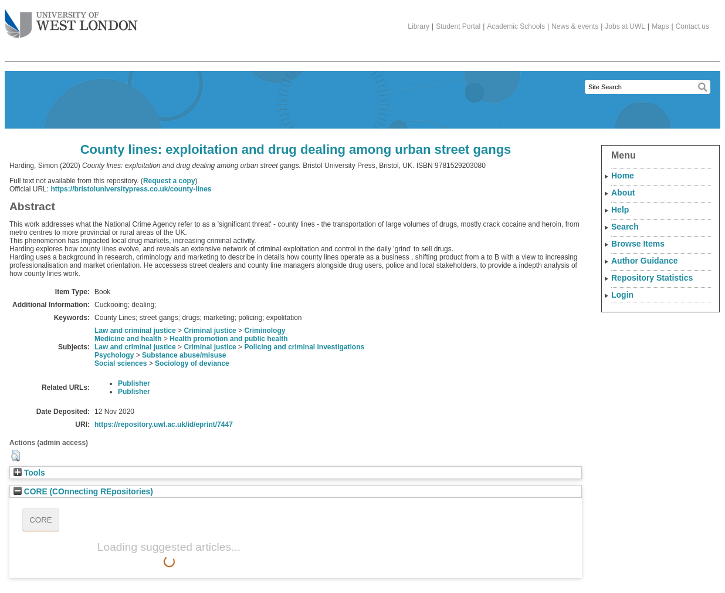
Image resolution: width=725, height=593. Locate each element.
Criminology (264, 330)
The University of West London (71, 19)
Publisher (134, 383)
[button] (15, 456)
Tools (29, 473)
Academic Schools (516, 26)
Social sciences (120, 363)
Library (418, 26)
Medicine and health (128, 339)
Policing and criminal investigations (304, 347)
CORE (40, 519)
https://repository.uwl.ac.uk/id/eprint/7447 (163, 424)
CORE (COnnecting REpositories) (83, 491)
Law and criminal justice (135, 330)
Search (625, 226)
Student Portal (458, 26)
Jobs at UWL (625, 26)
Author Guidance (644, 260)
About (623, 192)
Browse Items (638, 243)
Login (622, 294)
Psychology (114, 355)
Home (622, 175)
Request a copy (169, 181)
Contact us (692, 26)
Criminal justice (210, 330)
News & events (574, 26)
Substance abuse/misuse (184, 355)
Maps (660, 26)
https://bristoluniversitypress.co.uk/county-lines (130, 189)
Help (620, 209)
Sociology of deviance (192, 363)
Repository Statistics (652, 277)
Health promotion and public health (228, 339)
